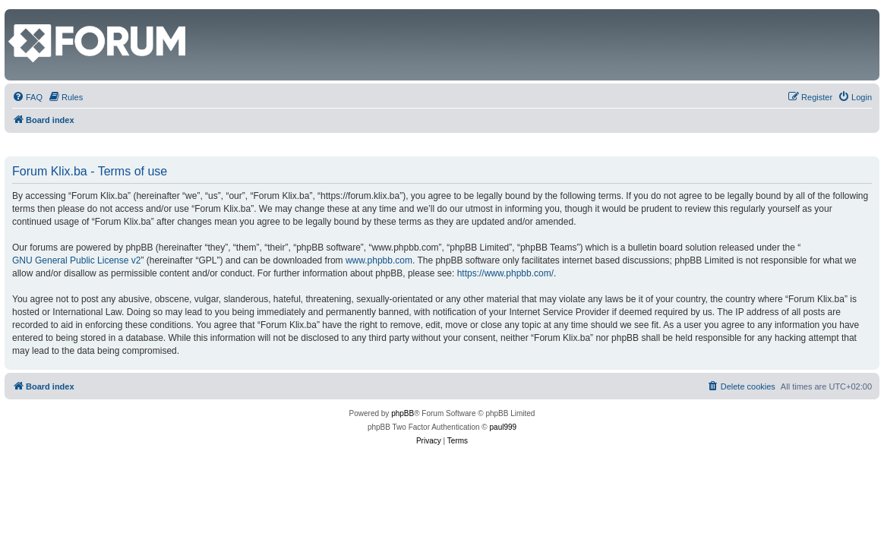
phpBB (402, 413)
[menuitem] (27, 97)
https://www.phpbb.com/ (505, 273)
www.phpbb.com (379, 260)
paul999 (503, 427)
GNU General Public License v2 (76, 260)
